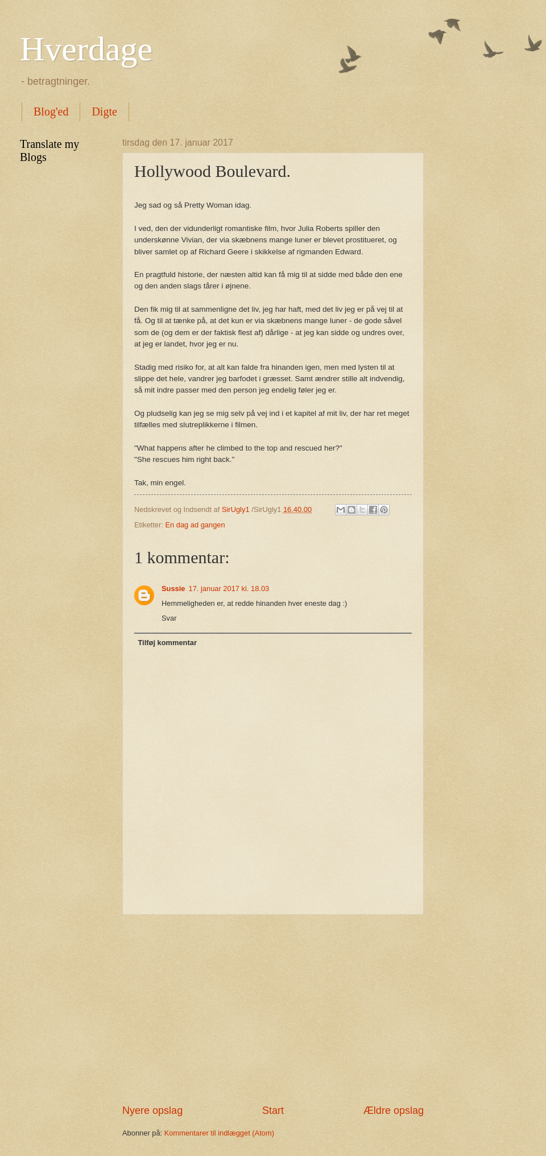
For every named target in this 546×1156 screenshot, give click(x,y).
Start (273, 1110)
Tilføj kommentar (167, 642)
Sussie (173, 588)
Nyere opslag (152, 1110)
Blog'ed (51, 111)
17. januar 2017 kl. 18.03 (229, 588)
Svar (169, 618)
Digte (104, 111)
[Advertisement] (273, 1009)
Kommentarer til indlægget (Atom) (219, 1133)
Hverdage (86, 49)
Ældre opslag (393, 1110)
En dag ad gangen (195, 525)
